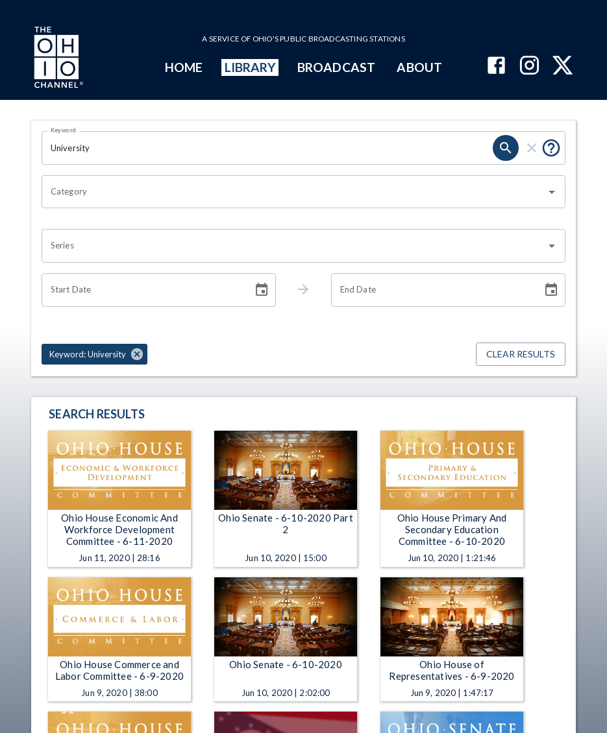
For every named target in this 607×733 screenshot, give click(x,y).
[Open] (552, 192)
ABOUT (419, 67)
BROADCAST (336, 67)
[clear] (532, 148)
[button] (94, 354)
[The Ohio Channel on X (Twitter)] (562, 66)
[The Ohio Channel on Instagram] (529, 66)
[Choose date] (262, 290)
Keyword (64, 130)
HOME (184, 67)
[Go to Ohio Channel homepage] (57, 59)
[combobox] (293, 192)
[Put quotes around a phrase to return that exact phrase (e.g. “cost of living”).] (551, 148)
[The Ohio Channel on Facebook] (496, 66)
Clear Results (521, 354)
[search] (506, 148)
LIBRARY (250, 67)
